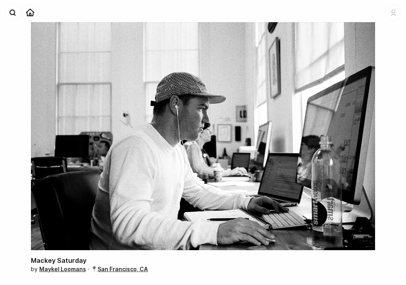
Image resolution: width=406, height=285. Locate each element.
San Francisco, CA (123, 269)
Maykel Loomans (62, 269)
